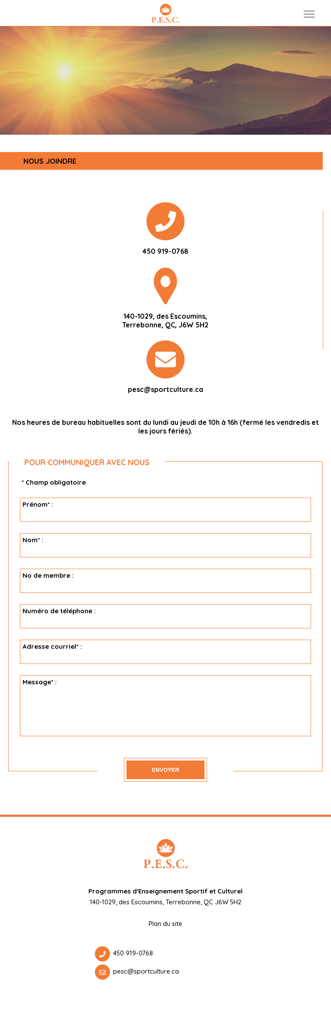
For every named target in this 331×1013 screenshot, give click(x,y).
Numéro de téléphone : (166, 616)
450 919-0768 (133, 953)
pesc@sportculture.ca (165, 389)
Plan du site (165, 923)
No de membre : (166, 580)
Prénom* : (166, 509)
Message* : (166, 706)
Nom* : (166, 545)
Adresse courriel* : (166, 651)
